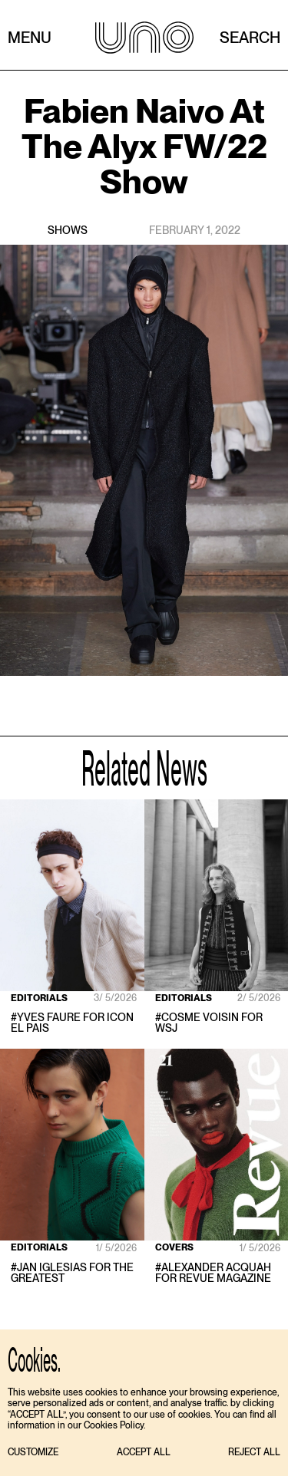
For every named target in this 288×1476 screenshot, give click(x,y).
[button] (33, 1452)
